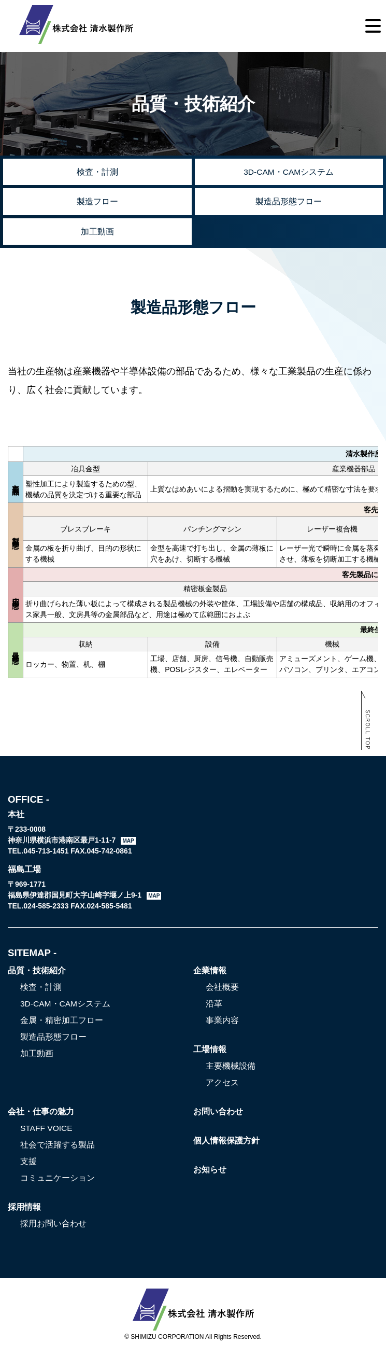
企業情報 (209, 974)
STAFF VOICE (47, 1132)
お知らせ (209, 1173)
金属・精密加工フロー (61, 1024)
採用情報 (24, 1211)
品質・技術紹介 (37, 974)
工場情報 (209, 1053)
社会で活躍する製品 (57, 1148)
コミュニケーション (57, 1182)
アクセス (222, 1086)
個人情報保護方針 (226, 1144)
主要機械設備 (230, 1070)
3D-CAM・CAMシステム (289, 172)
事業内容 (222, 1024)
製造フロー (97, 203)
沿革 (214, 1007)
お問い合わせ (218, 1115)
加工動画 (97, 234)
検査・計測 (97, 172)
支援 (28, 1165)
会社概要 (222, 991)
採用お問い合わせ (53, 1227)
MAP (128, 845)
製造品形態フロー (288, 203)
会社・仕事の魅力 (41, 1115)
